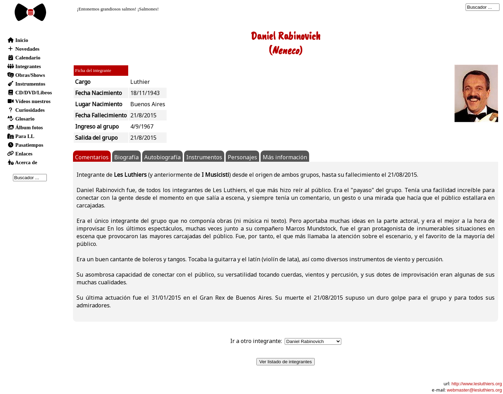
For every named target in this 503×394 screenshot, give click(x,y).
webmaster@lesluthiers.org (474, 390)
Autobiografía (162, 157)
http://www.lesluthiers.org (476, 383)
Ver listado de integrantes (285, 361)
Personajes (242, 157)
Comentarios (92, 157)
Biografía (126, 157)
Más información (285, 157)
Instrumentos (204, 157)
